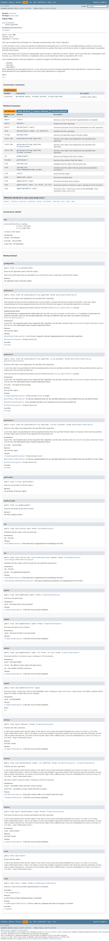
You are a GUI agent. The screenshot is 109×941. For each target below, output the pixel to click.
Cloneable (6, 30)
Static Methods (24, 111)
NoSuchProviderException (14, 361)
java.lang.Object (8, 23)
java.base (12, 13)
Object (11, 37)
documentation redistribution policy (50, 939)
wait (63, 201)
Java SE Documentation (49, 932)
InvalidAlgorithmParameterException (18, 559)
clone (19, 119)
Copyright (4, 937)
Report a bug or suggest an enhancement (14, 930)
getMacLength (22, 156)
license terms (28, 939)
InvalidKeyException (45, 528)
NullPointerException (12, 339)
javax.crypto (14, 15)
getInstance (21, 138)
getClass (22, 201)
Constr (21, 8)
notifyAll (47, 201)
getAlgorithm (22, 135)
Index (49, 2)
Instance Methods (40, 111)
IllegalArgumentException (14, 396)
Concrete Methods (59, 111)
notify (39, 201)
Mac (17, 96)
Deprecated (42, 2)
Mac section (35, 69)
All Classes (5, 6)
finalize (14, 201)
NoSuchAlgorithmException (66, 295)
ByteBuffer (27, 188)
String (50, 96)
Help (54, 2)
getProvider (21, 160)
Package (18, 2)
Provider (35, 96)
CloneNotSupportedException (45, 883)
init (18, 164)
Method (28, 8)
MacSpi (21, 96)
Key (22, 164)
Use (30, 2)
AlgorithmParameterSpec (26, 169)
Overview (4, 2)
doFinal (20, 123)
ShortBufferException (66, 763)
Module (11, 2)
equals (6, 201)
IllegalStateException (51, 595)
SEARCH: (84, 6)
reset (19, 173)
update (19, 177)
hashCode (31, 201)
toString (56, 201)
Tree (34, 2)
